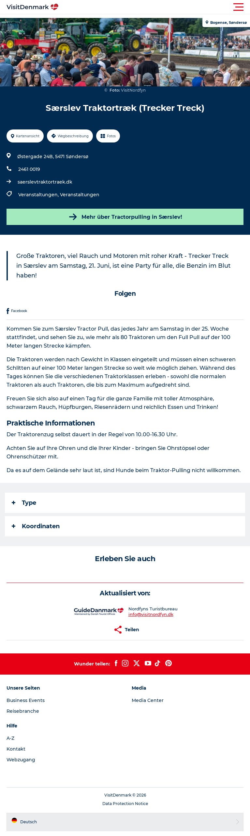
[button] (154, 7)
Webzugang (21, 760)
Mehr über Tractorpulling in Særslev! (125, 217)
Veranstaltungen (79, 195)
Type (24, 502)
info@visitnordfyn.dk (150, 614)
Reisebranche (23, 711)
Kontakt (16, 749)
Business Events (26, 700)
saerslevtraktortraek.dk (45, 182)
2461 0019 (29, 169)
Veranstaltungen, (39, 195)
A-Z (10, 738)
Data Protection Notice (125, 803)
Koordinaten (36, 526)
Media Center (148, 700)
